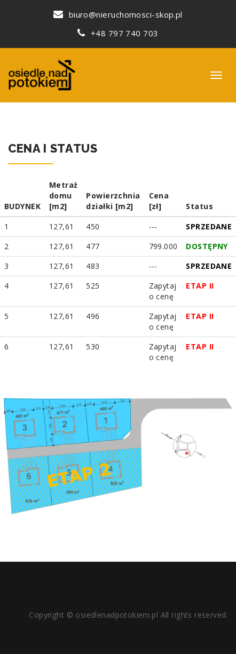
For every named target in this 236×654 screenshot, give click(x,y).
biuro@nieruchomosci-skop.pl (118, 14)
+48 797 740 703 (117, 33)
